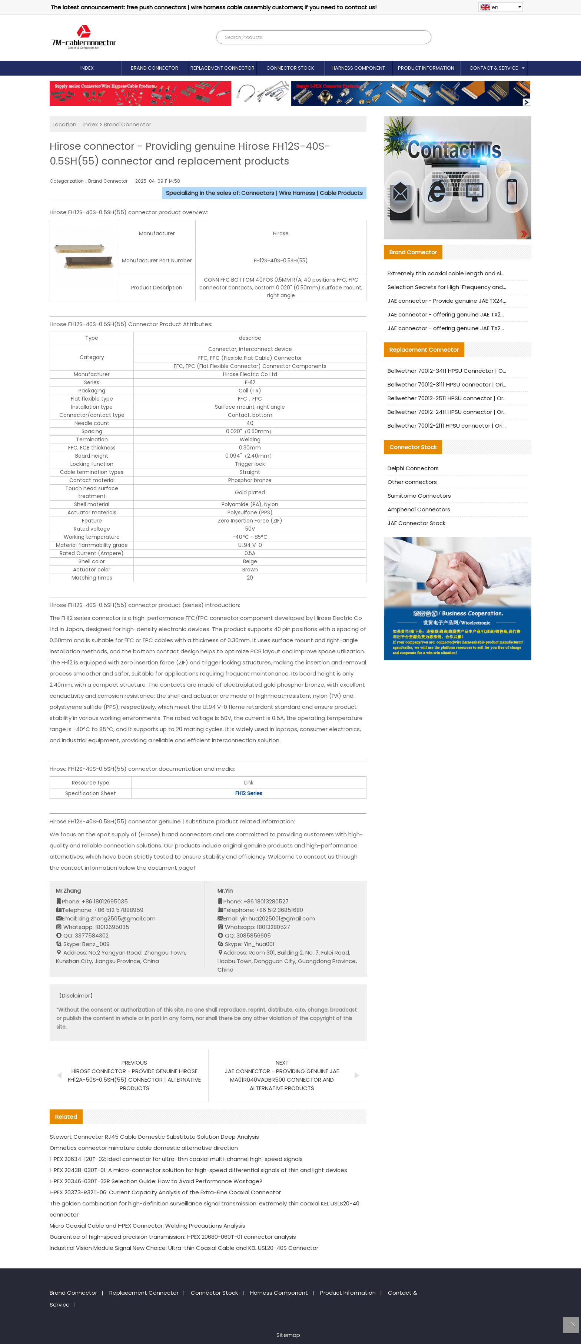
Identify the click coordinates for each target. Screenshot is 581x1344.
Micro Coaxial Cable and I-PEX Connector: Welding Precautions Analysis (147, 1225)
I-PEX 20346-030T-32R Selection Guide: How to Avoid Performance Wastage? (156, 1181)
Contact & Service (493, 68)
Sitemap (288, 1335)
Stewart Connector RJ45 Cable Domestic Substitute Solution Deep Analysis (154, 1137)
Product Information (426, 68)
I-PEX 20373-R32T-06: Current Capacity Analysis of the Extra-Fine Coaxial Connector (165, 1192)
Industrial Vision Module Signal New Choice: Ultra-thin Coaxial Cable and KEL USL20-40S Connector (184, 1248)
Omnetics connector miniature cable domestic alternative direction (144, 1148)
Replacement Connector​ (222, 68)
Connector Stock (290, 68)
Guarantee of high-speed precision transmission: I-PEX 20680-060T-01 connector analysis (173, 1237)
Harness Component (358, 68)
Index (87, 68)
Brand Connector (154, 68)
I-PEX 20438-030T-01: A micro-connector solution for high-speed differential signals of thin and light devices (198, 1170)
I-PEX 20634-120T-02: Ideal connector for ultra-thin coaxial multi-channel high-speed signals (176, 1159)
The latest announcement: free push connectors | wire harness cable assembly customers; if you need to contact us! (213, 7)
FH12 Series (248, 793)
